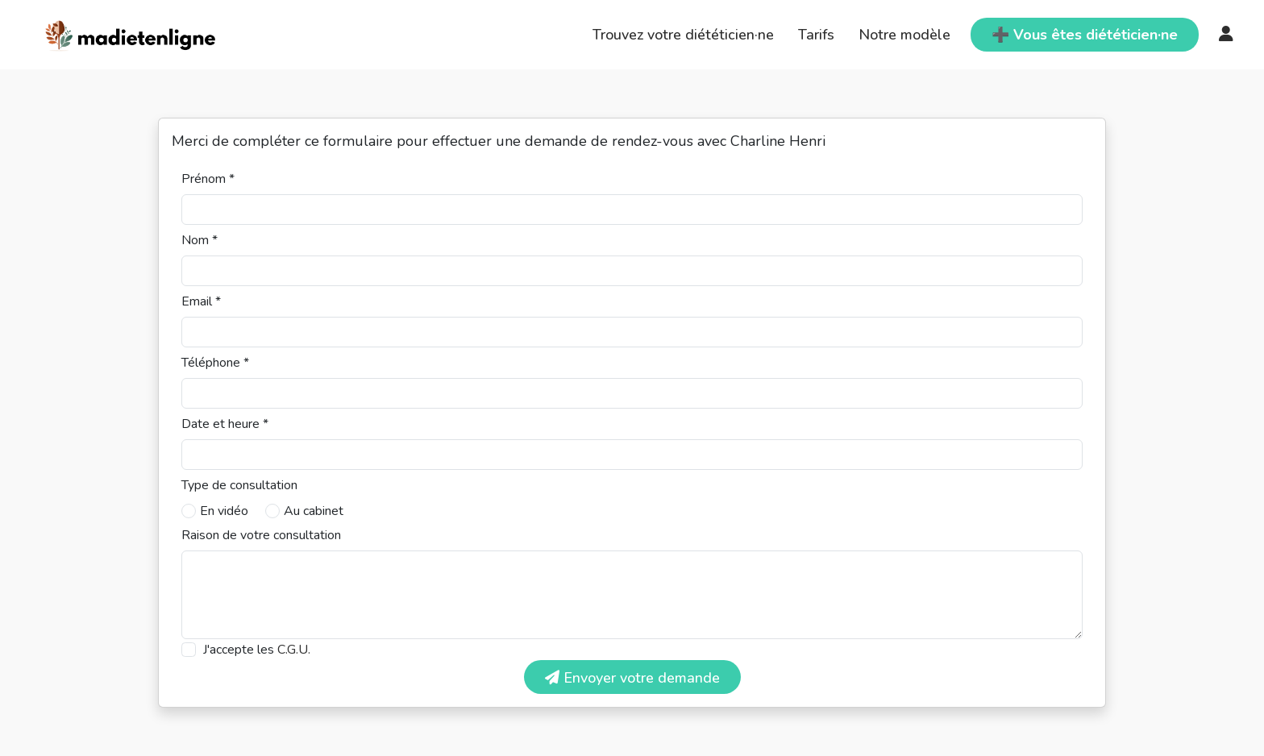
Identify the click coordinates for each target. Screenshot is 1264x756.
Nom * (199, 240)
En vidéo (224, 511)
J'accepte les (256, 649)
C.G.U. (293, 649)
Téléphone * (215, 363)
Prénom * (208, 179)
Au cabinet (313, 511)
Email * (201, 301)
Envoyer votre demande (632, 677)
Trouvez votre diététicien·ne (683, 34)
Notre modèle (904, 34)
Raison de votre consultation (261, 535)
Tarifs (816, 34)
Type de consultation (239, 485)
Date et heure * (224, 424)
